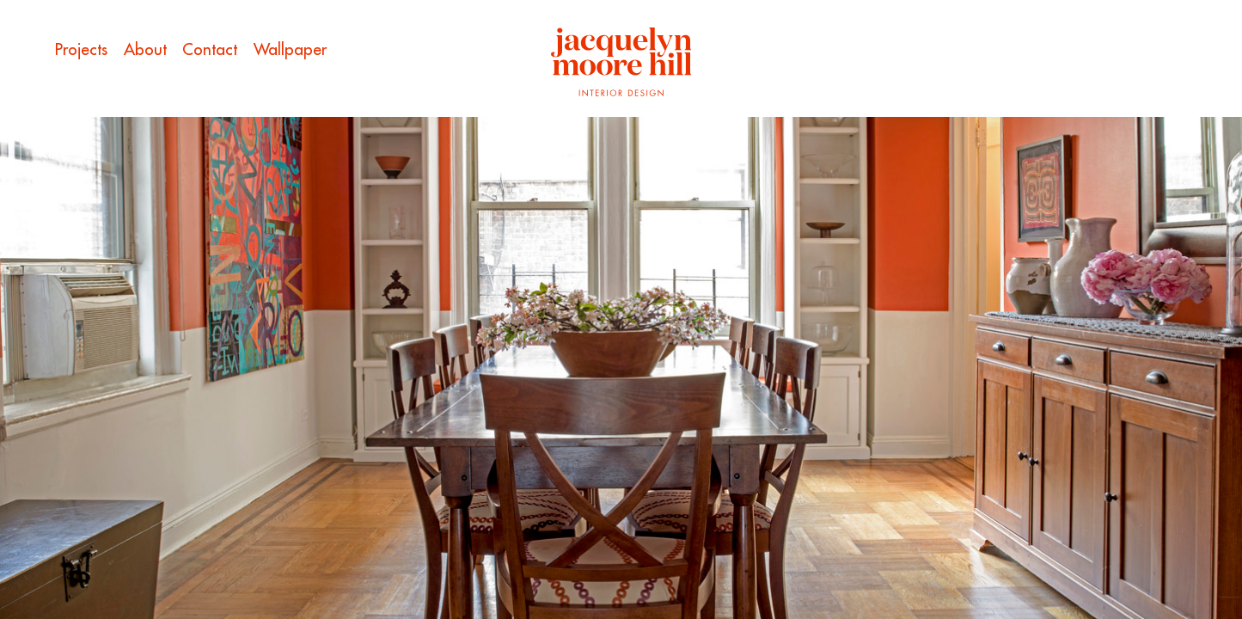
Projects (81, 49)
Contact (209, 49)
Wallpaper (290, 49)
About (145, 49)
